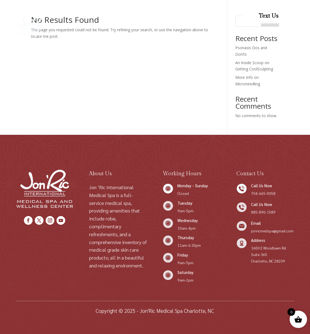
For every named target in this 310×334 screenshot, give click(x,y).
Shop (122, 16)
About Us (100, 16)
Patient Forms (113, 36)
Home (77, 16)
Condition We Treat (156, 16)
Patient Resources (155, 36)
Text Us (268, 16)
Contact (199, 16)
